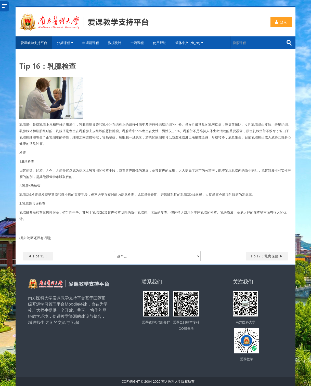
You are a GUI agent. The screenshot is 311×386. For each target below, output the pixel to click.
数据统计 (114, 42)
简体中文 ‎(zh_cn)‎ (189, 42)
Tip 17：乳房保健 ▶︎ (267, 256)
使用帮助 (159, 42)
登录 (281, 22)
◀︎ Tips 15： (38, 256)
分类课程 (65, 42)
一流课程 (137, 42)
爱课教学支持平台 (34, 42)
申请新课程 (90, 42)
